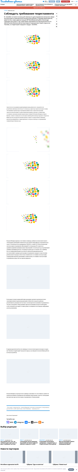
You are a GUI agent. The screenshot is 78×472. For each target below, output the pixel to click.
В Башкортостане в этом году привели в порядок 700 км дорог (63, 5)
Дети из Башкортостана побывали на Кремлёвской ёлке (44, 5)
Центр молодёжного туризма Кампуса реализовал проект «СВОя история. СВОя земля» (25, 5)
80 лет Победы (65, 1)
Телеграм (52, 1)
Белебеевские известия (11, 1)
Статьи (5, 10)
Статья (2, 4)
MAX (58, 1)
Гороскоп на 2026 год (39, 7)
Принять (71, 469)
